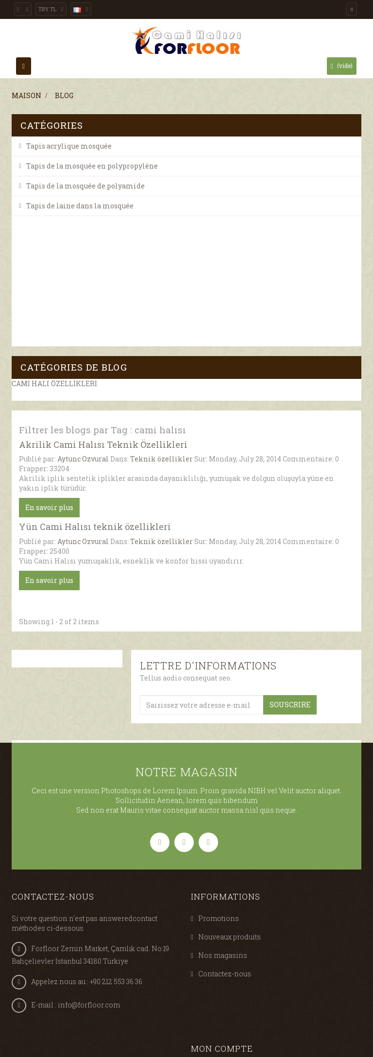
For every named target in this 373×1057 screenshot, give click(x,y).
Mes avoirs (217, 917)
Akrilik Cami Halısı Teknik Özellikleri (103, 302)
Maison (26, 95)
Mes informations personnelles (252, 954)
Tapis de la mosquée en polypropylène (92, 165)
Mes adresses (221, 936)
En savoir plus (49, 365)
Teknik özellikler (161, 317)
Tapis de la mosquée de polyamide (85, 185)
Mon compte (222, 878)
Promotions (218, 776)
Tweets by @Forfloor (46, 978)
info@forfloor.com (89, 863)
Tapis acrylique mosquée (69, 146)
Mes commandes (227, 899)
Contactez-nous (224, 831)
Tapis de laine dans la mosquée (80, 205)
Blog (64, 95)
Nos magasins (222, 813)
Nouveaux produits (229, 795)
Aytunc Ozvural (83, 317)
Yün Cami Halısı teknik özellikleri (95, 385)
